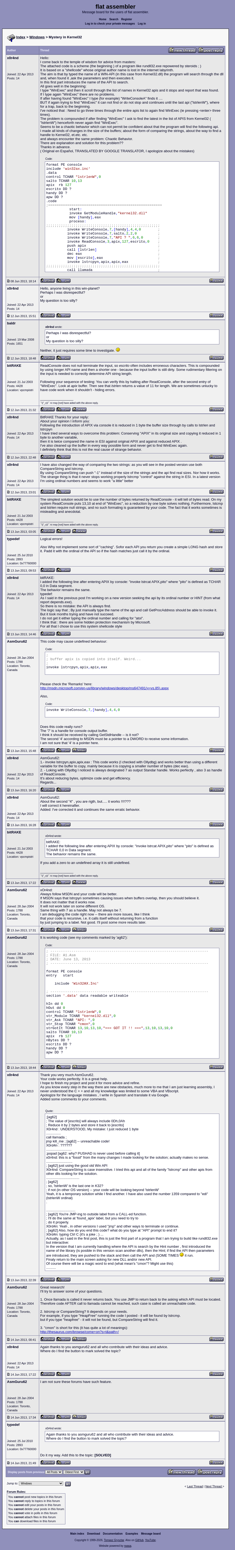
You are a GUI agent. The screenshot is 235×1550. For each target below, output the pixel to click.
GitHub (139, 1540)
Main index (77, 1533)
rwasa (127, 1545)
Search (113, 19)
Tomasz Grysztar (114, 1540)
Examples (132, 1533)
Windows (37, 37)
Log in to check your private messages (110, 23)
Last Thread (195, 1486)
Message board (151, 1533)
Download (93, 1533)
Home (102, 19)
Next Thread (213, 1486)
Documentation (113, 1533)
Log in (142, 23)
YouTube (150, 1540)
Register (126, 19)
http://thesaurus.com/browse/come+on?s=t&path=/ (79, 1332)
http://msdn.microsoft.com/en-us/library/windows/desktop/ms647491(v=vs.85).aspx (104, 688)
